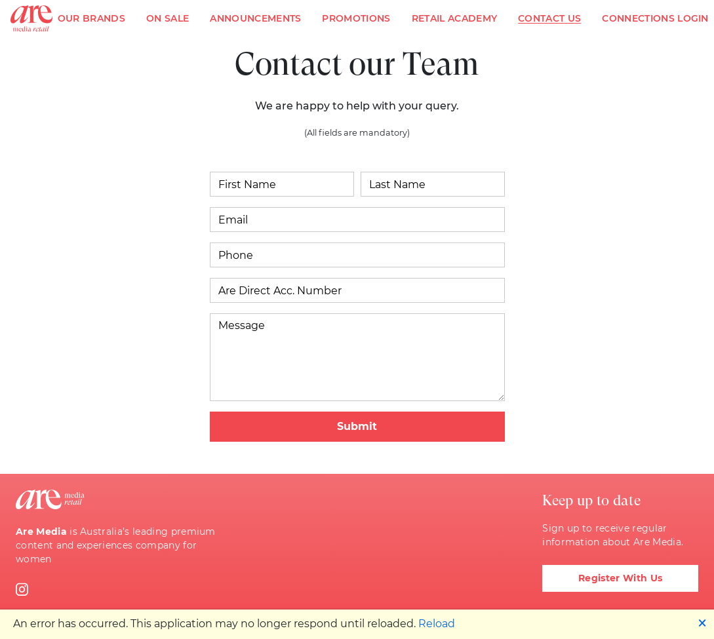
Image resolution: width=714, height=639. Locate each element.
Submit (357, 426)
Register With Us (620, 578)
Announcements (255, 18)
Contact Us (549, 18)
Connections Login (655, 18)
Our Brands (91, 18)
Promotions (356, 18)
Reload (436, 623)
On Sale (167, 18)
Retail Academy (454, 18)
